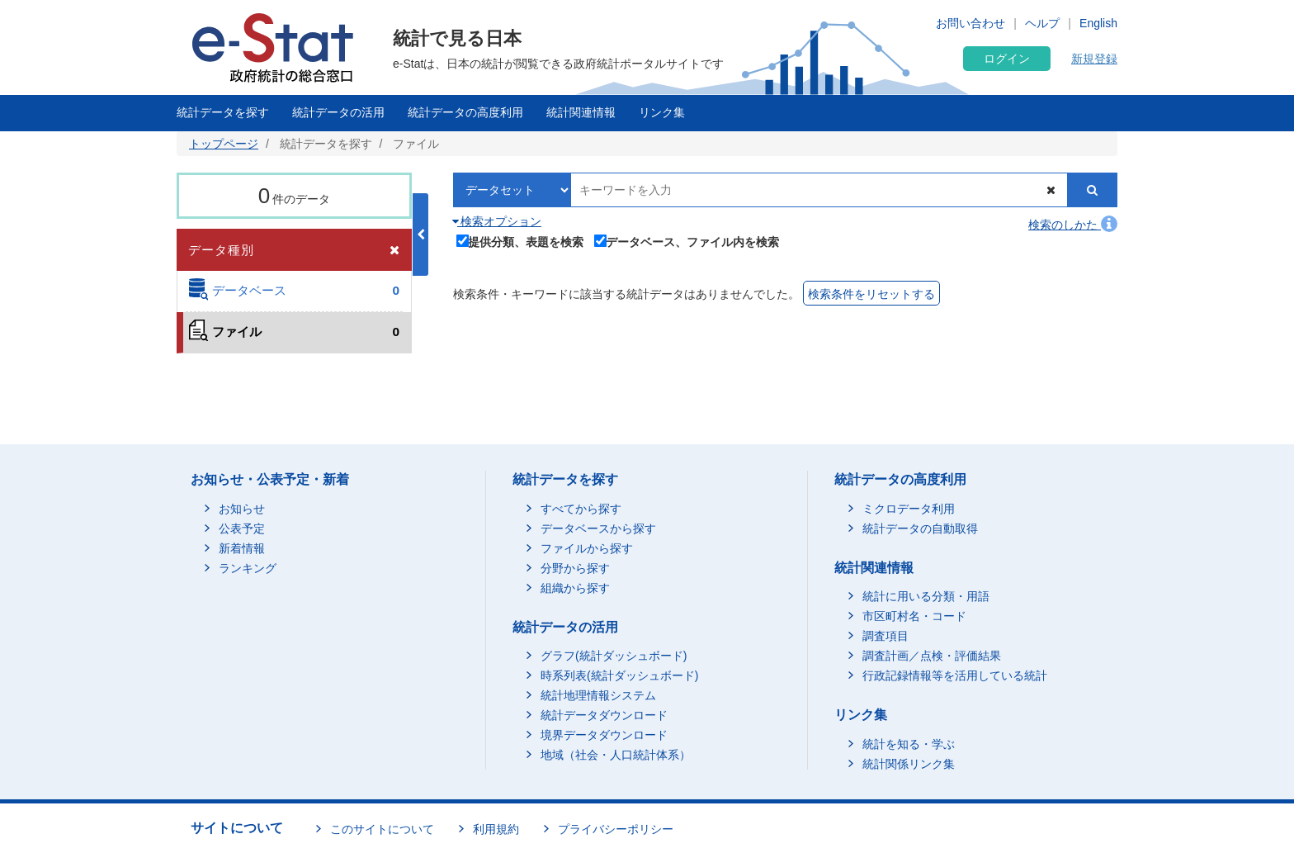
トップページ (223, 143)
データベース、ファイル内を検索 (687, 240)
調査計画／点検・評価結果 (931, 655)
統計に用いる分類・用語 (925, 596)
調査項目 (885, 636)
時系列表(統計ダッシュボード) (619, 675)
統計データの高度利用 (465, 112)
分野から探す (575, 568)
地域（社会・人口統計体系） (616, 755)
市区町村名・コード (914, 616)
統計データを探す (223, 112)
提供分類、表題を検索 (520, 240)
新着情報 (242, 548)
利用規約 (496, 829)
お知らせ (242, 508)
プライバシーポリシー (615, 829)
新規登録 (1094, 58)
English (1098, 23)
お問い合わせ (970, 23)
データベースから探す (598, 528)
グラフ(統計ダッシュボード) (614, 655)
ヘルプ (1042, 23)
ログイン (1007, 58)
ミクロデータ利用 (908, 508)
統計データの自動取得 (920, 528)
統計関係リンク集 (908, 764)
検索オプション (497, 221)
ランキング (247, 568)
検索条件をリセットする (871, 294)
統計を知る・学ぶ (908, 744)
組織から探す (575, 588)
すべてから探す (581, 508)
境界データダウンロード (604, 735)
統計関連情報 (581, 112)
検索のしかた (1072, 224)
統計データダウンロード (604, 715)
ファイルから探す (587, 548)
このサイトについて (382, 829)
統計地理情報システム (598, 695)
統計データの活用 (338, 112)
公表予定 (242, 528)
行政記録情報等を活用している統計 (954, 675)
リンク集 (662, 112)
